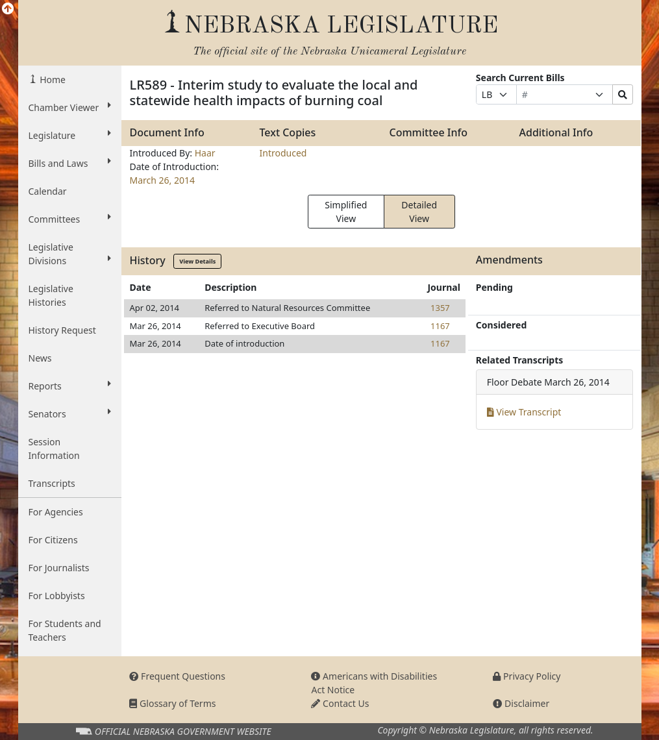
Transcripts (52, 483)
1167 (440, 326)
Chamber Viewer (70, 107)
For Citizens (53, 540)
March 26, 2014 (162, 180)
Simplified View (346, 212)
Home (52, 79)
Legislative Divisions (70, 254)
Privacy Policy (526, 676)
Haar (205, 153)
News (40, 358)
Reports (70, 385)
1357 (440, 308)
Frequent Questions (177, 676)
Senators (70, 413)
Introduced (282, 153)
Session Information (54, 449)
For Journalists (59, 567)
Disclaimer (521, 703)
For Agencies (56, 512)
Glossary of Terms (172, 703)
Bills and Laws (70, 162)
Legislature (70, 135)
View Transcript (524, 412)
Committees (70, 218)
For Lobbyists (57, 595)
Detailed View (419, 212)
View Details (197, 261)
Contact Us (340, 703)
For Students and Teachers (65, 630)
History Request (62, 330)
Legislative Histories (51, 295)
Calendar (48, 191)
